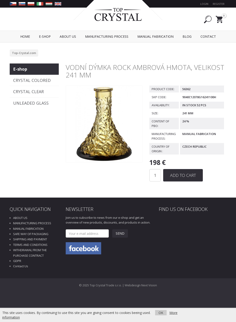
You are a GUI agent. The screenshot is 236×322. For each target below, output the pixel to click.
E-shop (20, 69)
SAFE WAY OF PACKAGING (30, 234)
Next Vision (149, 285)
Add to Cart (183, 175)
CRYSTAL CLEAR (28, 91)
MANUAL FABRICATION (28, 229)
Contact (208, 36)
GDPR (17, 261)
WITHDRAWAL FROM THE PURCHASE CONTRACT (30, 252)
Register (218, 4)
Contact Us (20, 266)
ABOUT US (20, 218)
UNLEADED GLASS (31, 103)
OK (161, 312)
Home (25, 36)
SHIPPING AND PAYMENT (30, 239)
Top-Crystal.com (24, 53)
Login (204, 4)
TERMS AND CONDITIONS (30, 245)
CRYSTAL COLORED (32, 80)
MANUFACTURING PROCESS (32, 223)
